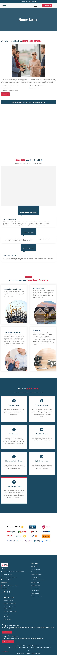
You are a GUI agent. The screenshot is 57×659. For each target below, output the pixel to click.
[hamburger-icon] (35, 6)
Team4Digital (5, 655)
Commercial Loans (9, 601)
